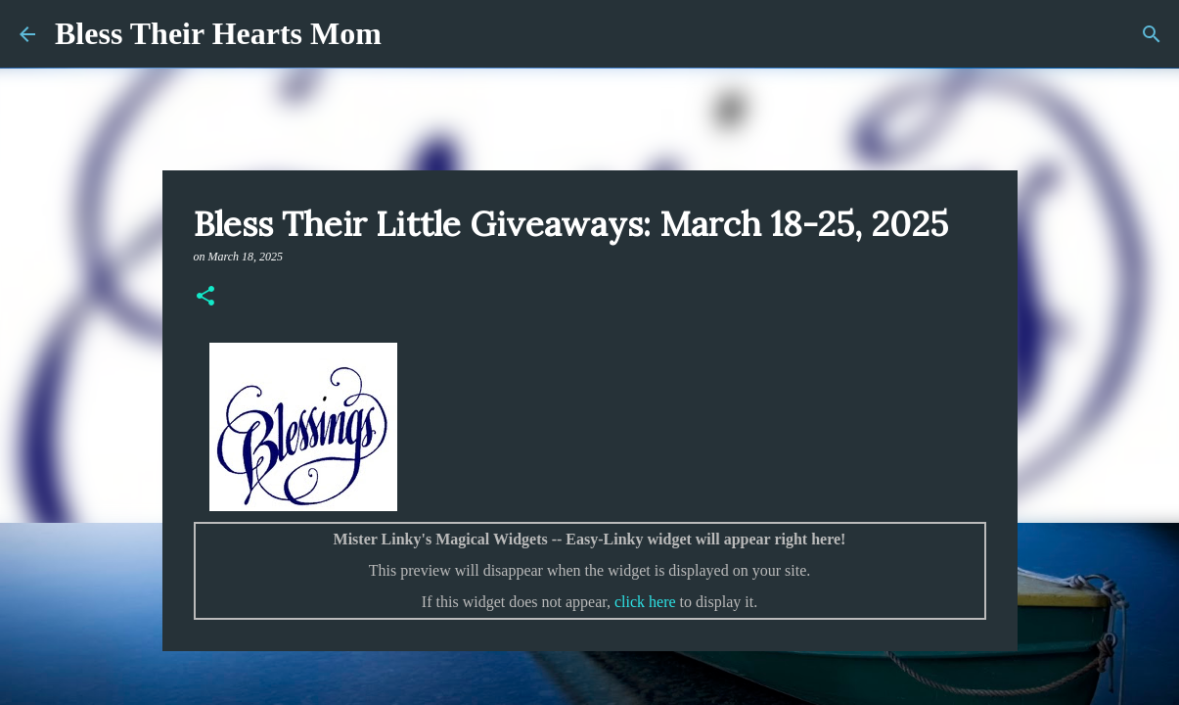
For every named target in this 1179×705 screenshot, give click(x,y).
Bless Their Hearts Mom (218, 33)
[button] (205, 297)
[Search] (1151, 34)
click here (645, 601)
